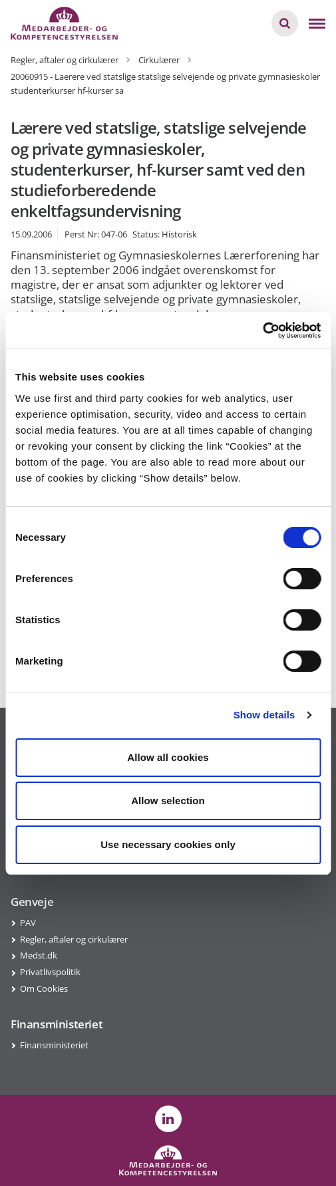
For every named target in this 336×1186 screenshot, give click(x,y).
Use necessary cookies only (168, 844)
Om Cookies (44, 988)
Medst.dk (38, 955)
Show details (264, 714)
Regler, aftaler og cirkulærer (74, 939)
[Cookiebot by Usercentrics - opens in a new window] (262, 330)
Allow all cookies (168, 757)
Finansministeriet (54, 1045)
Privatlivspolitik (50, 972)
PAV (28, 923)
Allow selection (168, 800)
